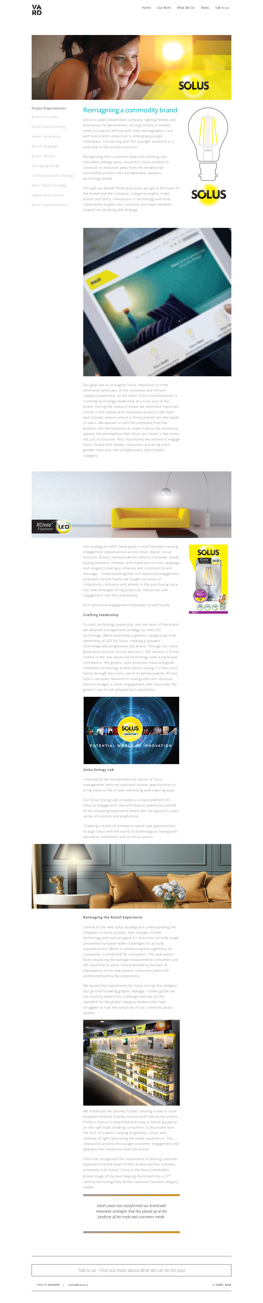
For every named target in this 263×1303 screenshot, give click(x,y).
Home (146, 7)
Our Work (164, 7)
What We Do (186, 7)
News (205, 7)
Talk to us (222, 7)
